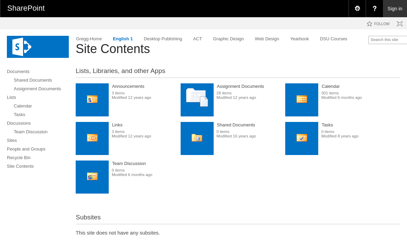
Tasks (327, 124)
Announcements (128, 86)
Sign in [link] (395, 8)
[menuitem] (357, 8)
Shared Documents (236, 124)
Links (117, 124)
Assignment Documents (240, 86)
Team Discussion (129, 163)
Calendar (331, 86)
